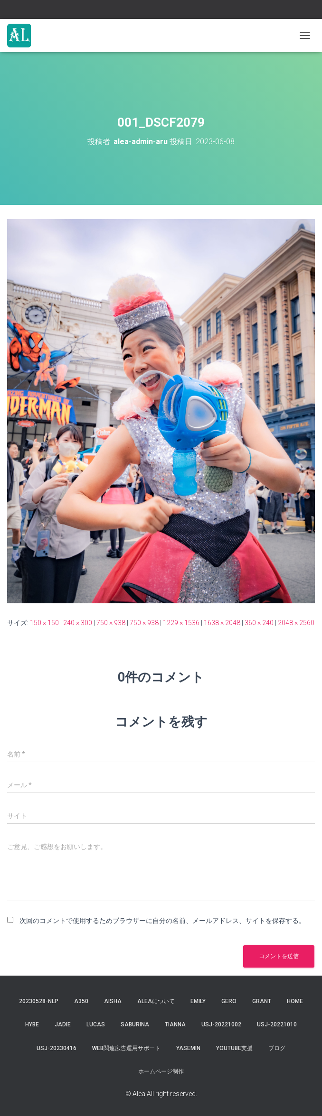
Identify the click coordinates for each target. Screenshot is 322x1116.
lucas (95, 1024)
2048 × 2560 (296, 623)
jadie (63, 1024)
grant (261, 1001)
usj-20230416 (56, 1048)
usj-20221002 (221, 1024)
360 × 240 (259, 623)
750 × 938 (110, 623)
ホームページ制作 (161, 1071)
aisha (113, 1001)
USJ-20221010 (277, 1024)
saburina (135, 1024)
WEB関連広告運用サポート (126, 1048)
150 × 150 (44, 623)
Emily (198, 1001)
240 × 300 (77, 623)
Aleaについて (156, 1001)
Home (295, 1001)
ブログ (276, 1048)
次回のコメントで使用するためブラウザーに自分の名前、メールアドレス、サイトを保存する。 (162, 920)
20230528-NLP (38, 1001)
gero (229, 1001)
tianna (175, 1024)
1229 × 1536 (181, 623)
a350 (81, 1001)
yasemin (188, 1048)
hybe (32, 1024)
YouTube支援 (234, 1048)
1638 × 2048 (222, 623)
